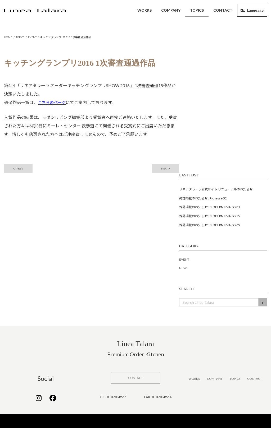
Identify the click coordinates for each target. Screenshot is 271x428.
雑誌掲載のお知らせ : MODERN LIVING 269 (209, 226)
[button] (135, 378)
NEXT (164, 168)
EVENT (184, 260)
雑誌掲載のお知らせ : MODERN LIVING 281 (209, 208)
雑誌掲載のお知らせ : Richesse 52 (203, 199)
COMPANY (215, 379)
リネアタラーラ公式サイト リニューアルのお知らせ (216, 190)
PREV (20, 168)
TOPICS (235, 379)
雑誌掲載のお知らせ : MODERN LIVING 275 (209, 217)
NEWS (183, 269)
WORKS (194, 379)
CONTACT (254, 379)
